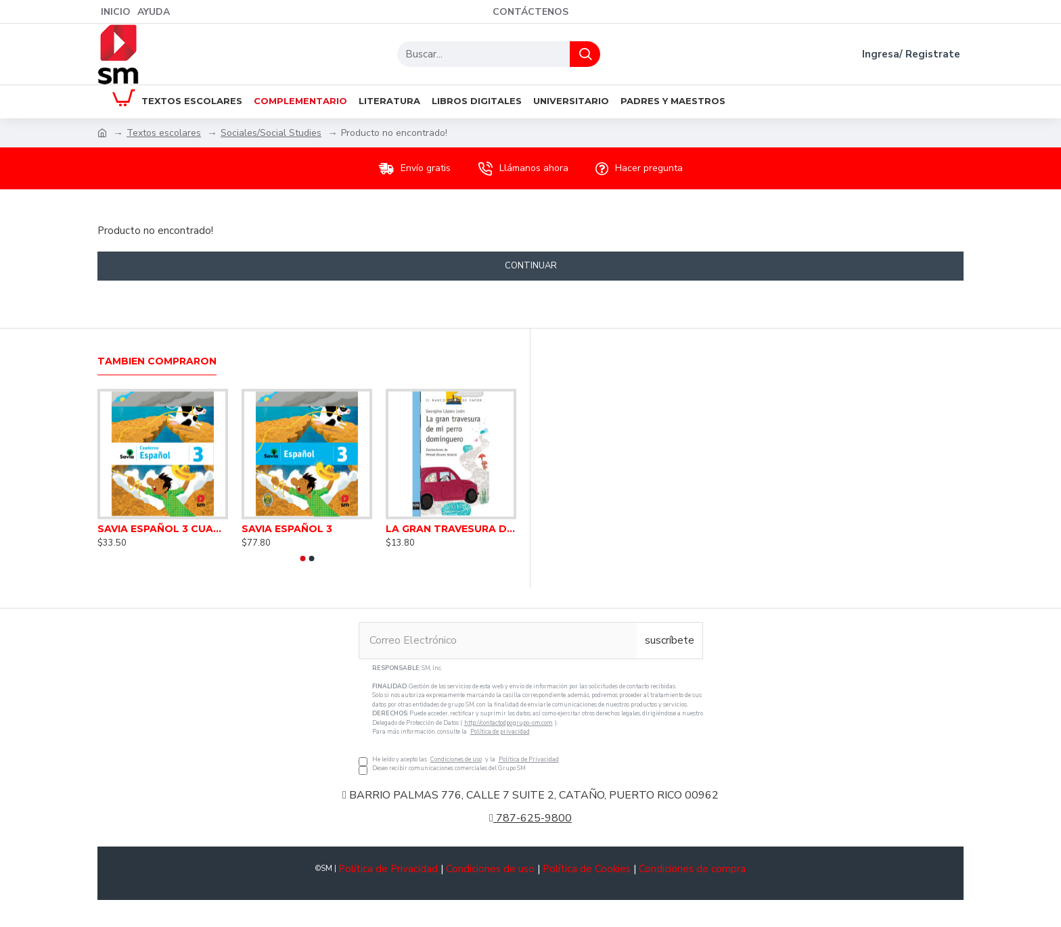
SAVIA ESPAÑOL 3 (287, 529)
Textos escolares (164, 132)
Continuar (531, 266)
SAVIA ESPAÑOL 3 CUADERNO (162, 529)
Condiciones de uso (456, 759)
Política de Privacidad (529, 759)
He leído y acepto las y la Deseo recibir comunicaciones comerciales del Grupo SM (531, 719)
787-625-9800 (530, 818)
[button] (302, 558)
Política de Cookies (587, 869)
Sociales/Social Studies (271, 132)
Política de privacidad (500, 732)
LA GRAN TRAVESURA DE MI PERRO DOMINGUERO (451, 529)
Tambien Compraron (157, 361)
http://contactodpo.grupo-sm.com (508, 723)
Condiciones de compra (692, 869)
